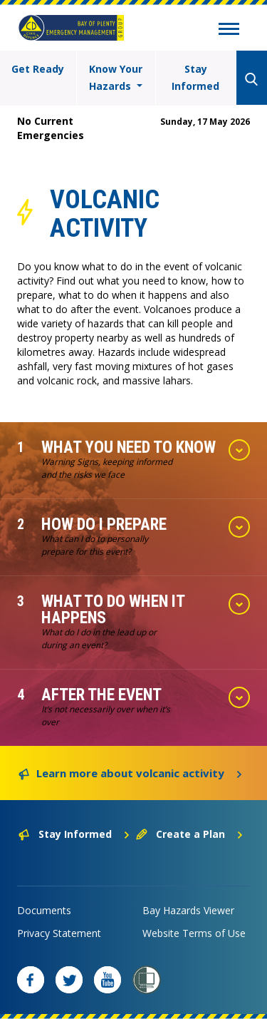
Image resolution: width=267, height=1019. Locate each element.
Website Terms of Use (194, 933)
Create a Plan (190, 834)
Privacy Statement (59, 933)
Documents (44, 910)
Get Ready (37, 69)
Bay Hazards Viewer (188, 910)
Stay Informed (195, 77)
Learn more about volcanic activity (131, 772)
